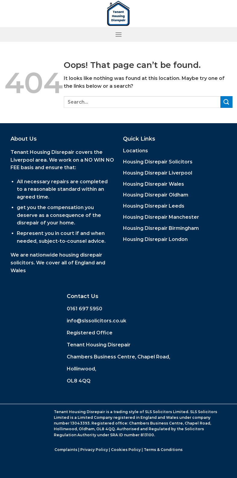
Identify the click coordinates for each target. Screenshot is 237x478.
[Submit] (226, 102)
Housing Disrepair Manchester (161, 217)
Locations (135, 151)
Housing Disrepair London (155, 239)
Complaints (65, 449)
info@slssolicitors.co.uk (96, 321)
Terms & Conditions (163, 449)
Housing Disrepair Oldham (155, 195)
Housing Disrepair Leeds (153, 206)
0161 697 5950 (84, 309)
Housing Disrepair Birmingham (161, 228)
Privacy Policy (94, 449)
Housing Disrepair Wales (153, 184)
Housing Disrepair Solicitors (157, 162)
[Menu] (118, 34)
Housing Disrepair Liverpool (157, 173)
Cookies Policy (126, 449)
